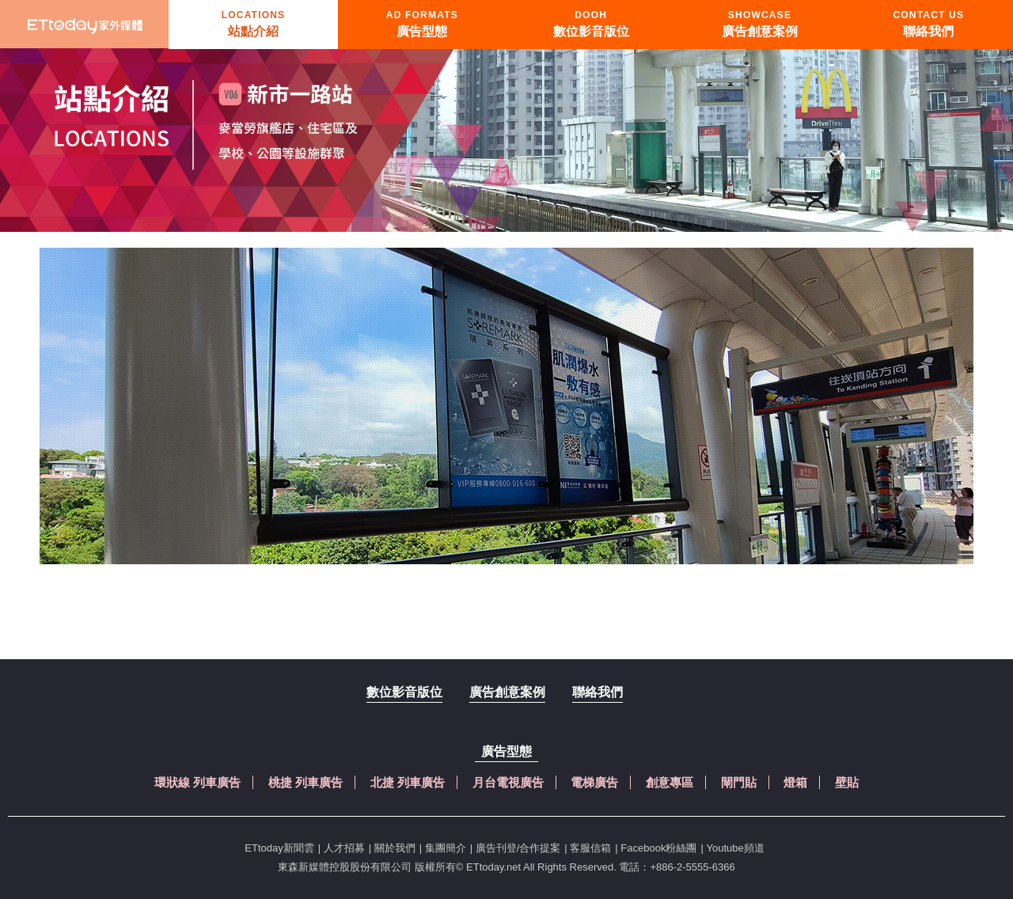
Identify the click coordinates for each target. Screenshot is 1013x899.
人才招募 (344, 848)
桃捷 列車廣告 (305, 782)
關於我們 (394, 848)
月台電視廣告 (508, 782)
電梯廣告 (594, 782)
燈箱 (795, 782)
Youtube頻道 (735, 848)
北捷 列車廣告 (407, 782)
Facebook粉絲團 (658, 848)
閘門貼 (739, 782)
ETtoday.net (493, 867)
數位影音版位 (404, 692)
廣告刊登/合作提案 (518, 848)
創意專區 (669, 782)
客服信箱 (590, 848)
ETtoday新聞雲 (279, 848)
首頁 (84, 24)
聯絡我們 (597, 692)
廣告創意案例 (507, 692)
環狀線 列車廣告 (197, 782)
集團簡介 (445, 848)
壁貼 (847, 782)
